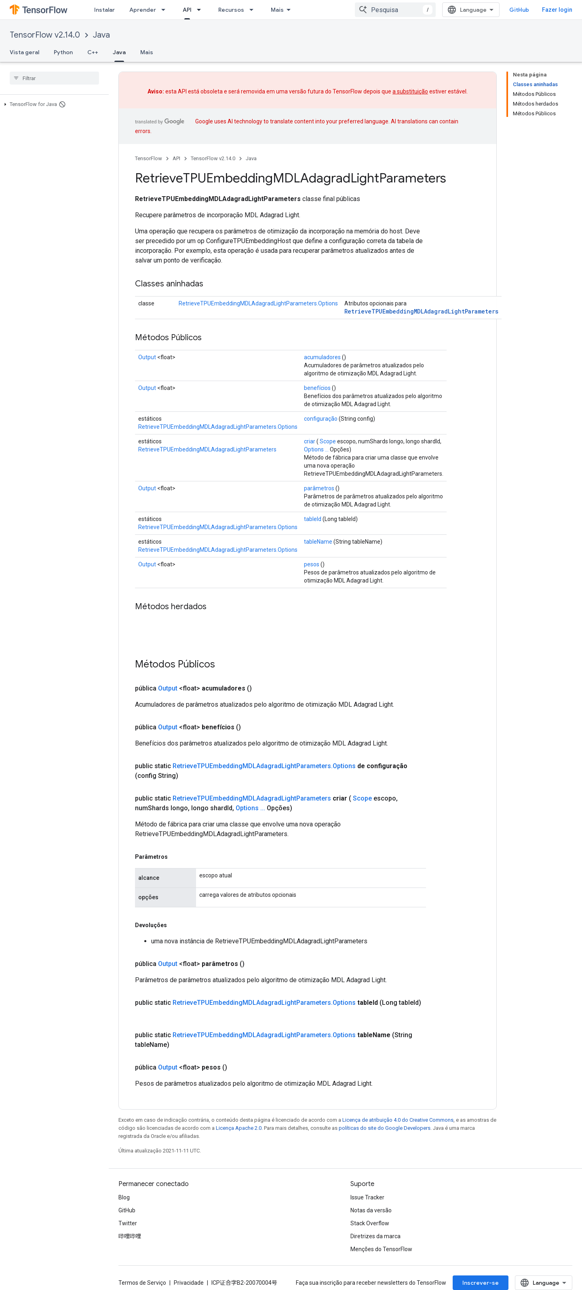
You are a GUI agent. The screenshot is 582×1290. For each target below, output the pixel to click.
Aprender (142, 9)
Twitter (127, 1223)
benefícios (317, 388)
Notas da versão (371, 1210)
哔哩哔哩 (129, 1236)
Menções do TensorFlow (381, 1249)
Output (147, 357)
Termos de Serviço (142, 1282)
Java (101, 35)
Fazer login (557, 9)
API (176, 158)
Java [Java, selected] (119, 52)
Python (63, 52)
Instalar (104, 9)
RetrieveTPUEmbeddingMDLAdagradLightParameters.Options (258, 303)
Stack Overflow (369, 1223)
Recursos (231, 9)
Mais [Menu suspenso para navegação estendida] (277, 9)
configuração (320, 418)
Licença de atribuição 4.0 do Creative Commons (397, 1120)
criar (309, 441)
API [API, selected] (187, 9)
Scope (328, 441)
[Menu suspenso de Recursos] (254, 9)
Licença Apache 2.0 (238, 1128)
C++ (92, 52)
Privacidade (189, 1282)
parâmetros (319, 488)
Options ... (316, 449)
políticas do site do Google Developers (384, 1128)
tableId (312, 519)
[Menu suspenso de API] (201, 9)
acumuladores (322, 357)
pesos (311, 564)
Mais (146, 52)
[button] (52, 104)
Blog (124, 1197)
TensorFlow (148, 158)
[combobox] (395, 9)
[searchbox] (54, 78)
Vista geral (24, 52)
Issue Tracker (367, 1197)
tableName (318, 541)
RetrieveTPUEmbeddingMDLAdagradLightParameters (421, 311)
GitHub (519, 9)
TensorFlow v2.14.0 (45, 35)
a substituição (410, 91)
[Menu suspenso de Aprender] (165, 9)
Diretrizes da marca (375, 1236)
